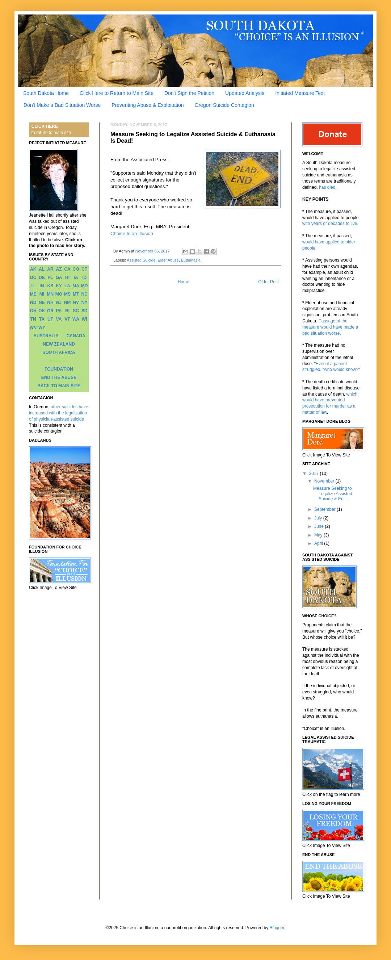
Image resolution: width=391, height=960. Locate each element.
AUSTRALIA (45, 335)
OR (50, 310)
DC (33, 277)
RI (67, 310)
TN (33, 319)
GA (58, 277)
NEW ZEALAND (59, 344)
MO (58, 294)
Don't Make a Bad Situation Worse (62, 105)
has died (327, 187)
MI (41, 294)
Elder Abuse (167, 260)
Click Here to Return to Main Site (117, 93)
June (319, 526)
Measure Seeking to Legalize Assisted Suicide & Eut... (332, 493)
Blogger (277, 927)
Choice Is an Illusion (131, 233)
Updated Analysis (244, 93)
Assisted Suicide (141, 260)
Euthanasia (191, 260)
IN (41, 285)
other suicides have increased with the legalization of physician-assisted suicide (58, 413)
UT (50, 319)
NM (67, 302)
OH (33, 310)
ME (33, 294)
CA (67, 269)
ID (84, 277)
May (319, 535)
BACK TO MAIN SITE (58, 385)
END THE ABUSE (59, 377)
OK (41, 310)
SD (84, 310)
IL (33, 285)
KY (59, 285)
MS (67, 294)
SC (76, 310)
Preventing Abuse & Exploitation (148, 105)
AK (33, 269)
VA (59, 319)
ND (33, 302)
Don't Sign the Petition (189, 93)
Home (183, 281)
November (325, 481)
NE (42, 302)
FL (50, 277)
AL (42, 269)
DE (42, 277)
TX (42, 319)
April (319, 543)
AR (50, 269)
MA (75, 285)
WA (75, 319)
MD (84, 285)
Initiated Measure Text (300, 93)
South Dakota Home (46, 93)
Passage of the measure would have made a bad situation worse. (330, 327)
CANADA (76, 335)
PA (59, 310)
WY (41, 327)
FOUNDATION (59, 369)
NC (84, 294)
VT (67, 319)
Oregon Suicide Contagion (224, 105)
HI (67, 277)
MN (50, 294)
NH (50, 302)
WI (84, 319)
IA (76, 277)
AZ (59, 269)
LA (67, 285)
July (318, 518)
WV (33, 327)
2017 (314, 473)
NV (76, 302)
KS (50, 285)
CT (84, 269)
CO (76, 269)
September (325, 509)
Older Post (268, 281)
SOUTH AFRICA (58, 352)
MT (76, 294)
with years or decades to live (329, 223)
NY (84, 302)
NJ (59, 302)
